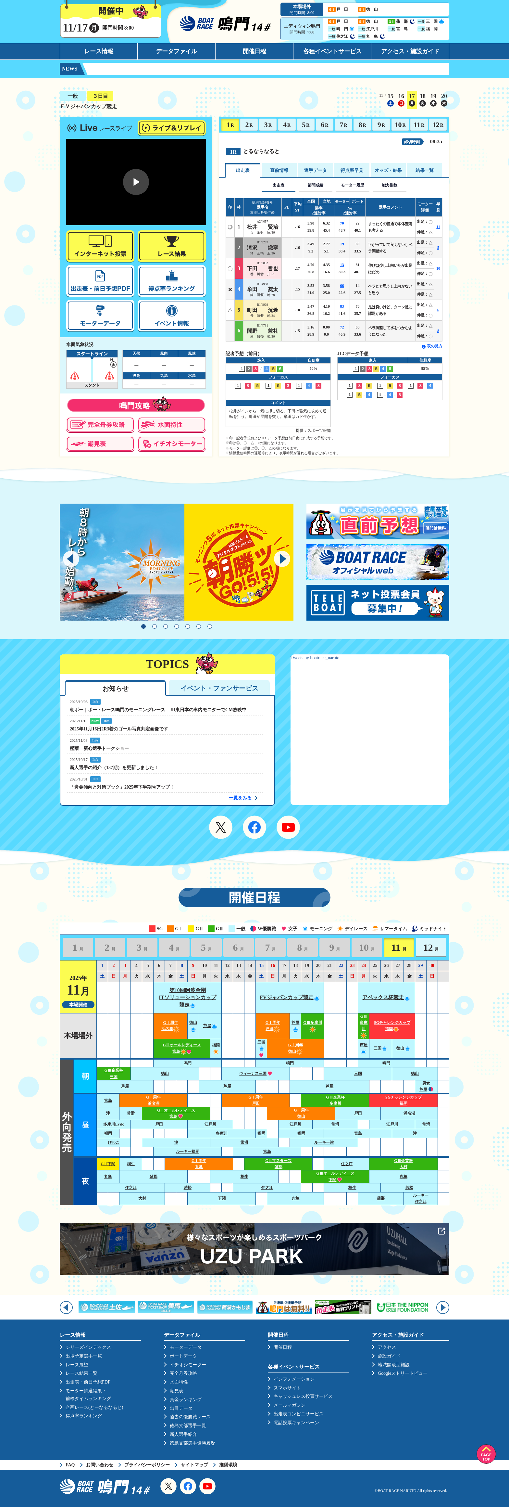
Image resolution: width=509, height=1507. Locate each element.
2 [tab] (154, 626)
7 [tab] (209, 626)
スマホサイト (287, 1387)
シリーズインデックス (88, 1347)
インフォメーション (294, 1379)
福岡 (108, 1133)
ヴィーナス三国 (255, 1073)
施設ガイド (389, 1356)
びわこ (113, 1142)
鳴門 (188, 1063)
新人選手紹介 (183, 1434)
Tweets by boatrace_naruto (315, 657)
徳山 (403, 1048)
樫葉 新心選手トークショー (99, 748)
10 (399, 125)
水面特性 (179, 1382)
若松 (188, 1187)
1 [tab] (143, 626)
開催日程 (254, 51)
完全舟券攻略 (183, 1373)
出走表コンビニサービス (299, 1413)
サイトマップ (194, 1464)
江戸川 (210, 1124)
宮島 (108, 1100)
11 (419, 125)
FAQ (70, 1464)
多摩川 (222, 1133)
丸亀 (108, 1176)
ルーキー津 (324, 1142)
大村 (142, 1198)
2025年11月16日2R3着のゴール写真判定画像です (119, 729)
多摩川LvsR (113, 1124)
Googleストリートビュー (403, 1373)
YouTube (288, 827)
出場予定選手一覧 (84, 1356)
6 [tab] (198, 626)
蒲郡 (153, 1176)
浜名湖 (409, 1113)
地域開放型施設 (394, 1364)
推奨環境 (228, 1464)
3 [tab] (165, 626)
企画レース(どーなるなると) (94, 1407)
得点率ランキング (84, 1415)
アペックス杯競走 (386, 997)
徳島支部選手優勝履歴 (192, 1443)
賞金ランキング (186, 1399)
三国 (261, 1048)
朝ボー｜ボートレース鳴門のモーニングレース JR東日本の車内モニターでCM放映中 (158, 709)
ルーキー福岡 (187, 1151)
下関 (222, 1198)
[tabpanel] (176, 562)
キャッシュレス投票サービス (303, 1396)
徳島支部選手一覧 (188, 1425)
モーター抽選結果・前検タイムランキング (88, 1394)
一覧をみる (240, 798)
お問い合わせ (99, 1464)
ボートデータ (183, 1356)
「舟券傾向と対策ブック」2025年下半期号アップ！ (122, 787)
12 (437, 125)
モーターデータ (186, 1347)
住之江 (347, 1164)
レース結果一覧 (81, 1373)
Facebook (254, 827)
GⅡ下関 (108, 1164)
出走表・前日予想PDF (88, 1382)
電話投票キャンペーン (296, 1422)
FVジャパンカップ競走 (290, 997)
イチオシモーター (188, 1364)
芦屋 (210, 1026)
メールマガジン (289, 1405)
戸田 (358, 1113)
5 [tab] (187, 626)
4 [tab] (176, 626)
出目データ (181, 1408)
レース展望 (77, 1364)
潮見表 (176, 1390)
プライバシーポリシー (147, 1464)
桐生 (131, 1164)
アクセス (387, 1347)
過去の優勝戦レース (190, 1416)
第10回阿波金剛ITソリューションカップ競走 (187, 997)
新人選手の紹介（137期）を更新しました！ (114, 767)
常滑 (131, 1113)
